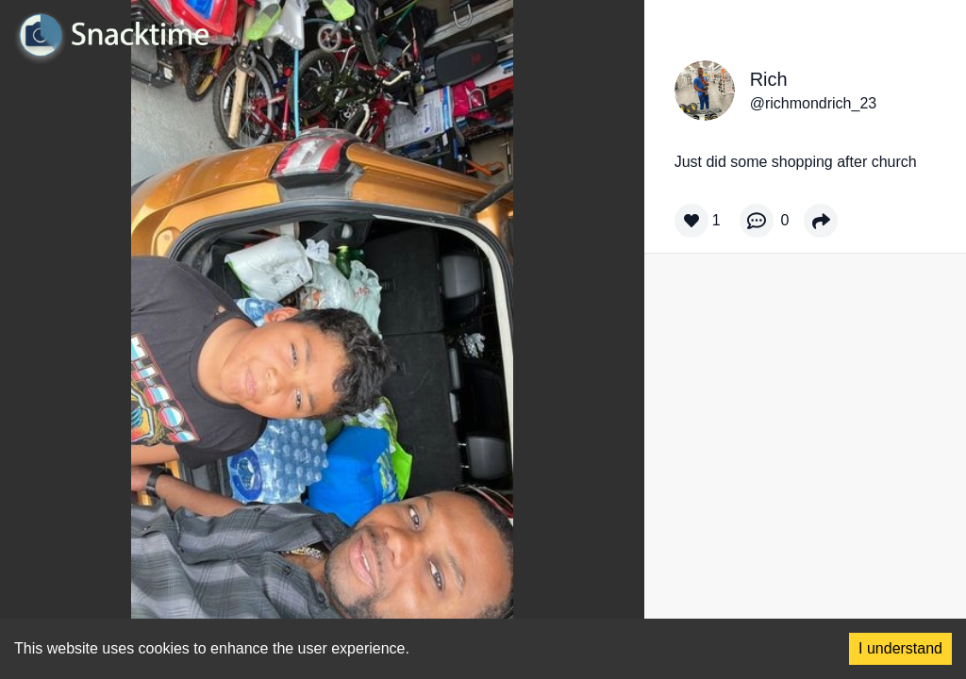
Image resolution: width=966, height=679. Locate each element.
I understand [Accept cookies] (900, 648)
